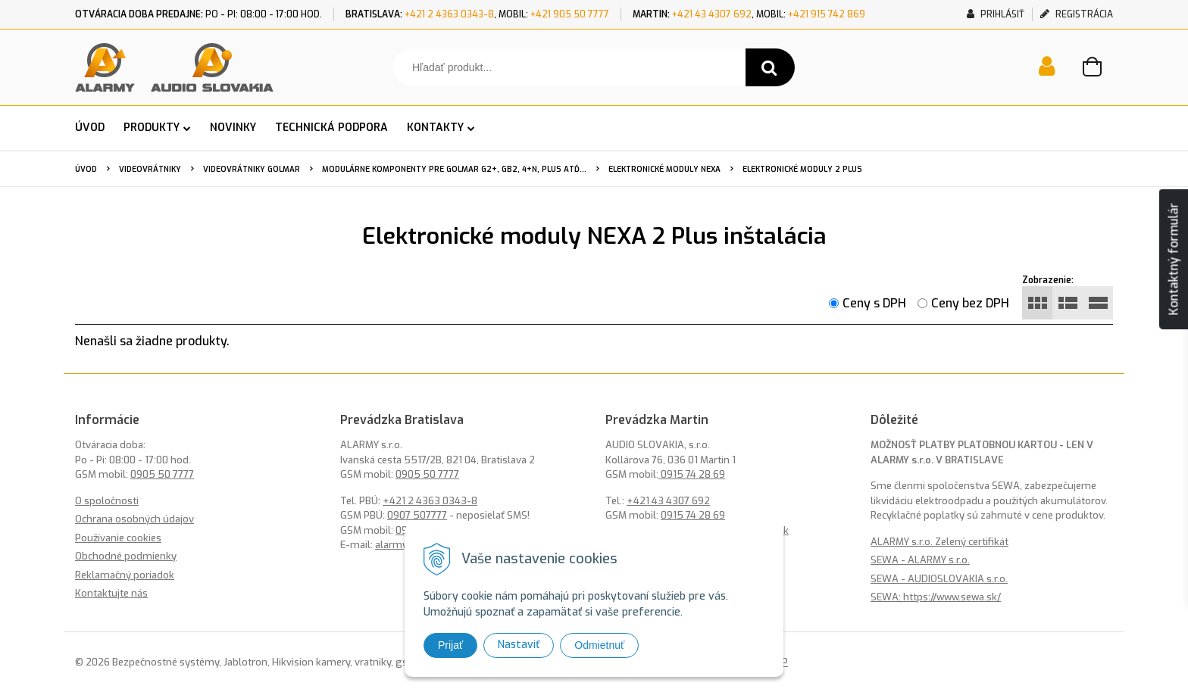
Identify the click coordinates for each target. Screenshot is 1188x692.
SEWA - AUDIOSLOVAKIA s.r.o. (939, 578)
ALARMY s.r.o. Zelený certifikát (939, 541)
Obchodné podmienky (126, 556)
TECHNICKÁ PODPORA (331, 127)
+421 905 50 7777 (569, 14)
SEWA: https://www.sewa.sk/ (936, 597)
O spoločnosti (107, 500)
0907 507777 (417, 515)
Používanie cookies (118, 537)
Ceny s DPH (874, 303)
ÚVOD (90, 127)
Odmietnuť (599, 645)
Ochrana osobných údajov (134, 519)
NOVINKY (233, 127)
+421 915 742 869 (826, 14)
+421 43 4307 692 (712, 14)
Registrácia (1076, 14)
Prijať (450, 645)
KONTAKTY (435, 127)
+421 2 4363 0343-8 (449, 14)
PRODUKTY (151, 127)
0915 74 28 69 (691, 474)
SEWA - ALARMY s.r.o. (920, 559)
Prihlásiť (995, 14)
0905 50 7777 (162, 474)
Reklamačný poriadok (124, 575)
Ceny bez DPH (970, 303)
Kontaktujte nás (111, 593)
